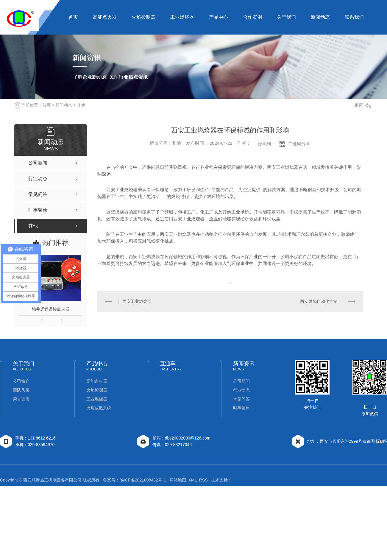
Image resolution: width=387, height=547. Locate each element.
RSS (203, 480)
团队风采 (21, 390)
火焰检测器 (143, 17)
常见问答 (241, 399)
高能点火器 (105, 17)
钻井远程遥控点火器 (50, 309)
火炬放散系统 (98, 408)
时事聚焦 (241, 408)
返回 (363, 105)
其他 (81, 105)
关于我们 (286, 17)
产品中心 (218, 17)
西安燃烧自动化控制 (319, 301)
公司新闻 (241, 381)
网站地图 (177, 480)
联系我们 (354, 17)
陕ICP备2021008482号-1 (143, 480)
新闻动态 (320, 17)
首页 (73, 17)
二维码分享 (299, 143)
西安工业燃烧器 (137, 301)
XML (192, 480)
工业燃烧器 (182, 17)
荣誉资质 (21, 399)
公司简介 (21, 381)
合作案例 (252, 17)
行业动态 (241, 390)
